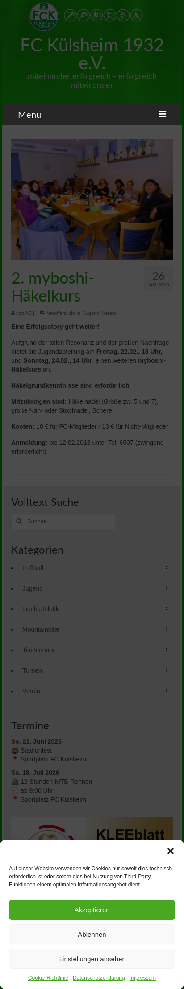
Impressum (143, 978)
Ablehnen (92, 934)
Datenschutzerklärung (99, 978)
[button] (170, 851)
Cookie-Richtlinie (48, 978)
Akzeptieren (91, 910)
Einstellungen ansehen (92, 959)
